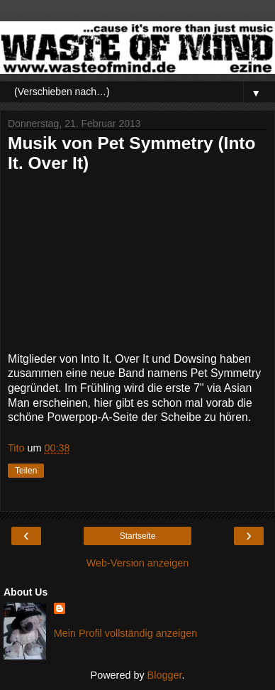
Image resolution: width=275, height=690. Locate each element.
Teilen (26, 471)
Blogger (164, 675)
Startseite (138, 536)
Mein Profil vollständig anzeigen (125, 633)
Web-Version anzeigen (137, 563)
